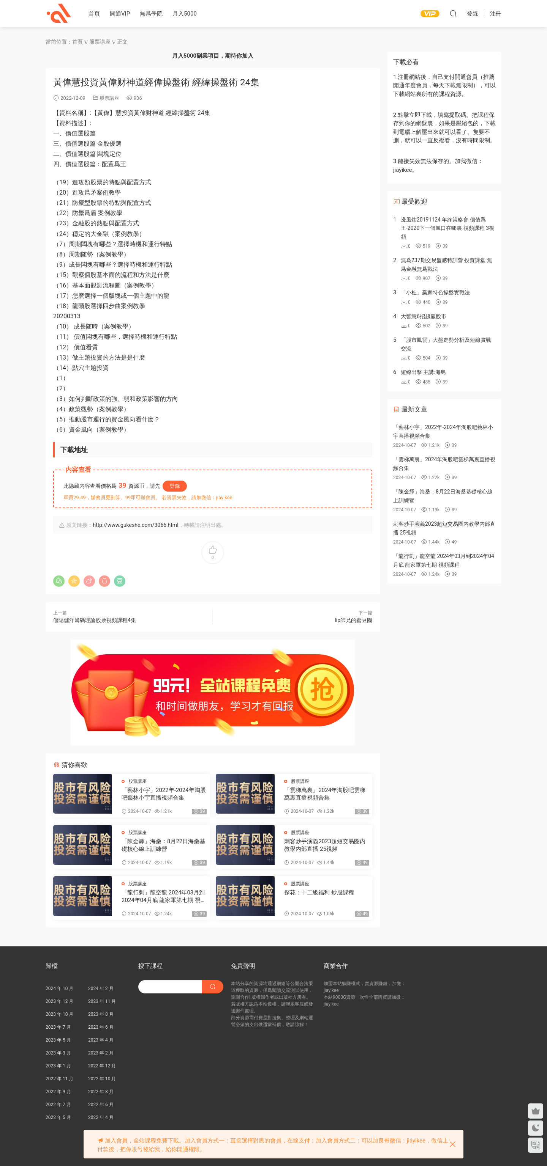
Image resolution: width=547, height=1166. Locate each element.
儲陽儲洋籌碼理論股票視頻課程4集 (94, 620)
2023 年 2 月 (101, 1053)
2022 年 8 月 (101, 1091)
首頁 (94, 13)
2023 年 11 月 (102, 1001)
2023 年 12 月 (59, 1001)
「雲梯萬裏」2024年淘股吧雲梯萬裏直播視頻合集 (324, 794)
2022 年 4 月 (101, 1117)
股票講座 (109, 98)
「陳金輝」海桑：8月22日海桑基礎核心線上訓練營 (163, 845)
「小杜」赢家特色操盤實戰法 (435, 292)
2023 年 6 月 (101, 1027)
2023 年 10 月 (59, 1014)
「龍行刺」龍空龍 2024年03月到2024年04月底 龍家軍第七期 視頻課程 (164, 896)
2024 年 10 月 (59, 988)
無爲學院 (151, 13)
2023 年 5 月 (58, 1040)
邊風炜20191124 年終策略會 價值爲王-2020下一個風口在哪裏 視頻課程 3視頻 (447, 228)
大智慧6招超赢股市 (423, 316)
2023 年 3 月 (58, 1053)
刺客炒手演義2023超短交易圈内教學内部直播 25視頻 (324, 845)
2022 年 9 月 (58, 1091)
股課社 (59, 13)
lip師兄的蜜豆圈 (353, 620)
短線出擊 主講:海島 (423, 372)
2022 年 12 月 (102, 1066)
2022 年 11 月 (59, 1078)
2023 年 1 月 (58, 1066)
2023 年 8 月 (101, 1014)
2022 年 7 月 (58, 1104)
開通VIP (120, 13)
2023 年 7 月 (58, 1027)
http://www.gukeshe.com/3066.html (135, 525)
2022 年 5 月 (58, 1117)
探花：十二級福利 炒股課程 (319, 892)
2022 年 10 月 (102, 1078)
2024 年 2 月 (101, 988)
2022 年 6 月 (101, 1104)
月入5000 (184, 13)
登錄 (174, 486)
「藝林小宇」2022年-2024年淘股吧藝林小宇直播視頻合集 (164, 794)
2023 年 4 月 (101, 1040)
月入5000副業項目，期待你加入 (212, 55)
